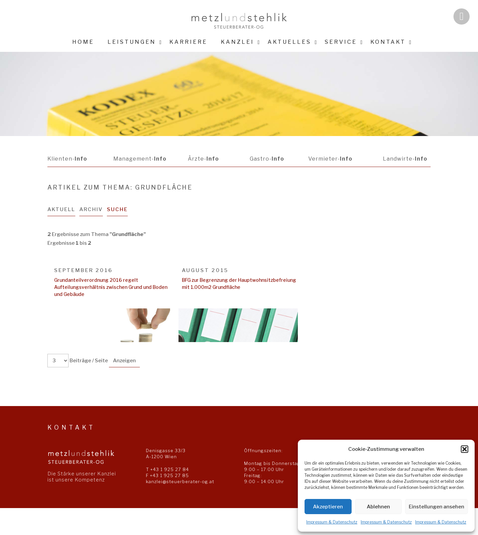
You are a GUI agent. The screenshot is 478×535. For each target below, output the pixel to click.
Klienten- (67, 159)
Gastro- (266, 159)
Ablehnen (378, 507)
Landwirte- (405, 159)
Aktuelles (289, 42)
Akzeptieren (328, 507)
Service (341, 42)
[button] (464, 449)
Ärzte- (203, 159)
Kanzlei (237, 42)
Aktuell (61, 209)
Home (83, 42)
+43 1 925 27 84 (169, 469)
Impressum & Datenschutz (331, 522)
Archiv (91, 209)
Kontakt (388, 42)
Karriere (188, 42)
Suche (118, 209)
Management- (139, 159)
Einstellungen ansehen (436, 507)
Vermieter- (330, 159)
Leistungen (132, 42)
